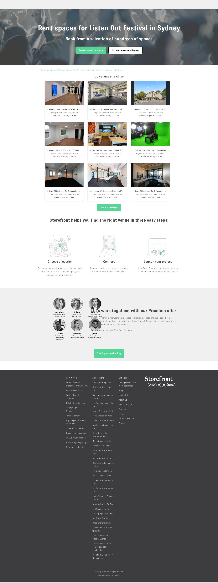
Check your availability (109, 353)
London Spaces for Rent (103, 421)
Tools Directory (73, 416)
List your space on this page (125, 50)
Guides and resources (76, 433)
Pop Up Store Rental (101, 446)
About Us (123, 400)
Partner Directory (74, 391)
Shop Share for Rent (101, 523)
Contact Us (124, 396)
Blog (121, 391)
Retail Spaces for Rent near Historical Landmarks (102, 547)
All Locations (98, 378)
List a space (124, 378)
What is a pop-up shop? (76, 443)
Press (121, 414)
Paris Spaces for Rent (102, 416)
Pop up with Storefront (76, 438)
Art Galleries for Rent (101, 459)
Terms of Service (126, 419)
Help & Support (126, 405)
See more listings (109, 207)
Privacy (122, 424)
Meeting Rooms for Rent (103, 505)
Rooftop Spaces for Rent (103, 514)
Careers (122, 410)
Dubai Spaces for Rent (102, 441)
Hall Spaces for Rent (101, 476)
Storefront (45, 70)
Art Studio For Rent (101, 519)
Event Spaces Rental (62, 70)
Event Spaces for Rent (102, 471)
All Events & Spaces (101, 383)
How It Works (72, 378)
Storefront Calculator (75, 448)
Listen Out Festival (83, 70)
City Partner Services (75, 404)
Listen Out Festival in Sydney (108, 70)
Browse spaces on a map (91, 50)
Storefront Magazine (75, 429)
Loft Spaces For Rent (101, 509)
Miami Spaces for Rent (102, 411)
